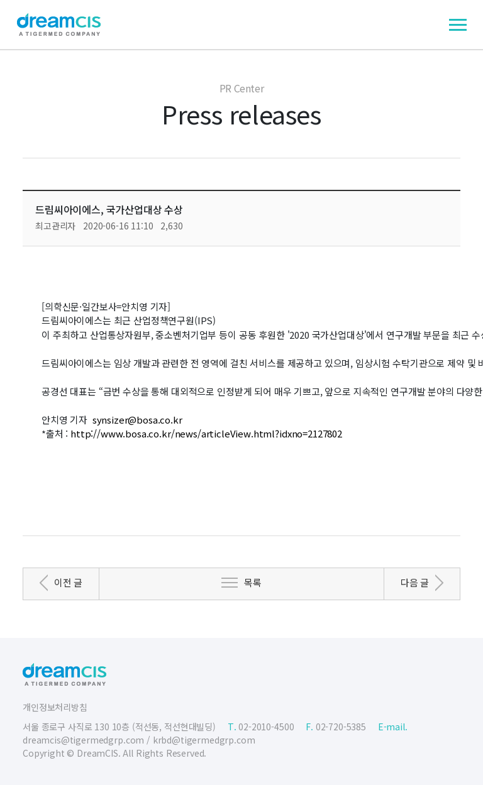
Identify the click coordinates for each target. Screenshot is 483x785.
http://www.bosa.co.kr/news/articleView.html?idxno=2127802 (206, 433)
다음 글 (415, 582)
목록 (253, 582)
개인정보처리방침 (55, 707)
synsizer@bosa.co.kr (137, 419)
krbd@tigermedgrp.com (204, 739)
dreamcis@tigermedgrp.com (83, 739)
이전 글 (68, 582)
